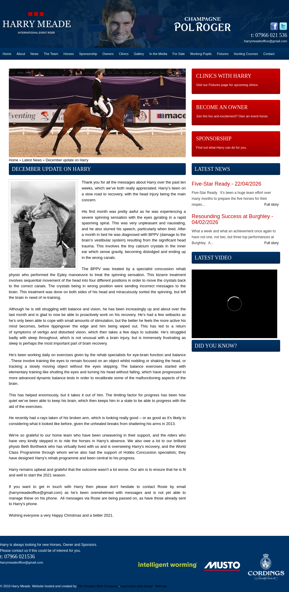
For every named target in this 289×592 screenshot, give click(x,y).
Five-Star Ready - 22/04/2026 (226, 184)
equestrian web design (137, 586)
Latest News (32, 160)
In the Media (158, 54)
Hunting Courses (246, 54)
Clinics (123, 54)
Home (7, 54)
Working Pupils (201, 54)
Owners (108, 54)
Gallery (139, 54)
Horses (68, 54)
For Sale (179, 54)
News (34, 54)
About (21, 54)
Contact (269, 54)
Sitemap (161, 586)
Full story (271, 204)
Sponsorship (88, 54)
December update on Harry (67, 160)
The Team (51, 54)
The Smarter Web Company (98, 586)
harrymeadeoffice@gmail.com (265, 41)
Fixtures (223, 54)
